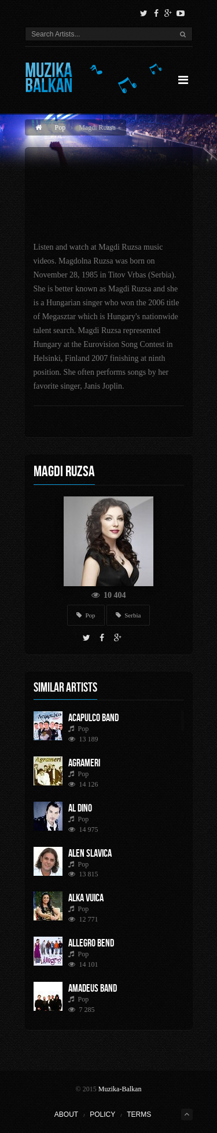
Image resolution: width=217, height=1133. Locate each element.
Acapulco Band (93, 717)
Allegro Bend (91, 943)
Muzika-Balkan (120, 1089)
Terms (139, 1114)
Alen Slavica (90, 853)
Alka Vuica (86, 898)
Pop (60, 127)
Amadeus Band (92, 988)
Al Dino (80, 808)
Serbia (128, 615)
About (66, 1114)
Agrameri (84, 763)
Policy (102, 1114)
